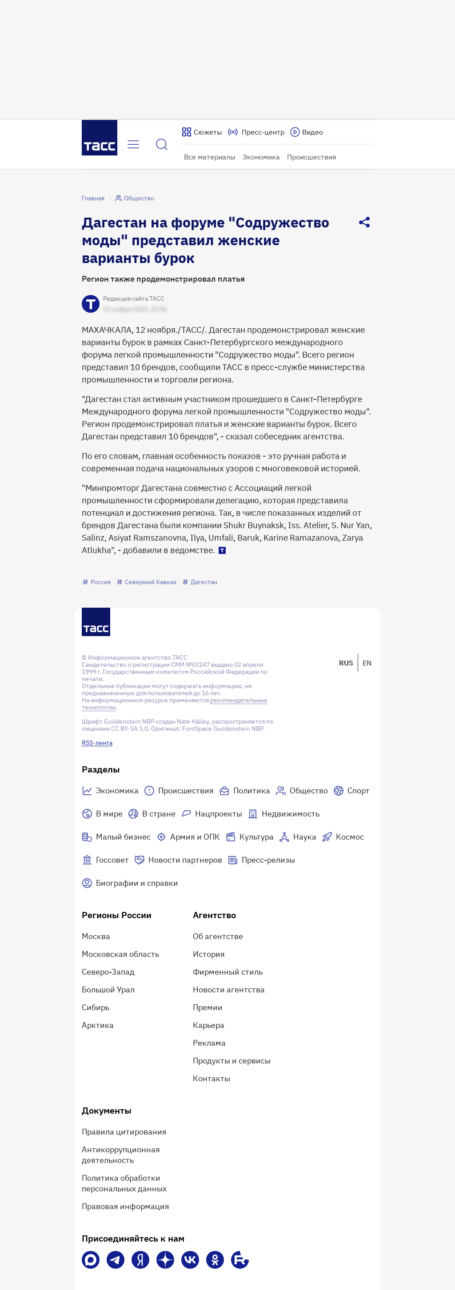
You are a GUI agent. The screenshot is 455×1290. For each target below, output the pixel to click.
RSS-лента (97, 742)
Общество (134, 198)
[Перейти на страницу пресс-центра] (256, 132)
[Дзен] (165, 1260)
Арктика (98, 1025)
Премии (208, 1007)
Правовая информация (125, 1206)
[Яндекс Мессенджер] (140, 1260)
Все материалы (209, 156)
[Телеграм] (115, 1260)
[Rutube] (240, 1260)
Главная (93, 198)
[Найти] (162, 144)
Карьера (208, 1025)
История (209, 954)
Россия (96, 582)
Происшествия (311, 156)
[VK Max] (91, 1260)
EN (367, 662)
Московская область (120, 954)
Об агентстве (218, 936)
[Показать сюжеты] (201, 132)
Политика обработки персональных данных (124, 1183)
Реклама (209, 1043)
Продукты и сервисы (232, 1060)
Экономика (261, 156)
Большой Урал (108, 989)
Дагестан (199, 582)
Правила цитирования (124, 1132)
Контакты (211, 1078)
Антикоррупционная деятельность (121, 1154)
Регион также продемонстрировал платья (163, 279)
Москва (96, 936)
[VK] (190, 1260)
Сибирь (95, 1007)
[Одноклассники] (215, 1260)
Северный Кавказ (146, 582)
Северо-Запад (108, 972)
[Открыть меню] (133, 144)
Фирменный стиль (228, 972)
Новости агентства (229, 989)
